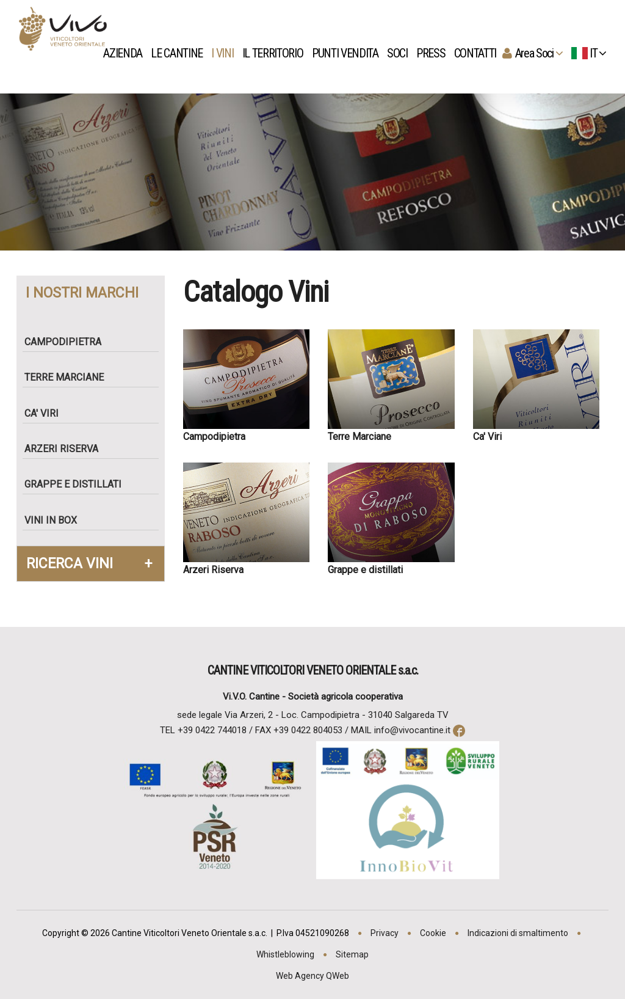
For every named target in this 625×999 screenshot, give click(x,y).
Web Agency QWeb (312, 976)
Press (434, 53)
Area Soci (537, 53)
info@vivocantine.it (412, 730)
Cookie (433, 933)
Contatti (478, 53)
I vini (226, 53)
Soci (400, 53)
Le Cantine (180, 53)
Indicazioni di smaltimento (518, 933)
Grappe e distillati (365, 570)
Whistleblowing (285, 954)
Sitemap (352, 954)
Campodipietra (68, 342)
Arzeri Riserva (66, 449)
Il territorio (276, 53)
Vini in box (56, 520)
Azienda (126, 53)
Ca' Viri (46, 413)
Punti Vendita (348, 53)
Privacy (384, 933)
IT (588, 53)
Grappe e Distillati (78, 484)
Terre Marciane (69, 377)
